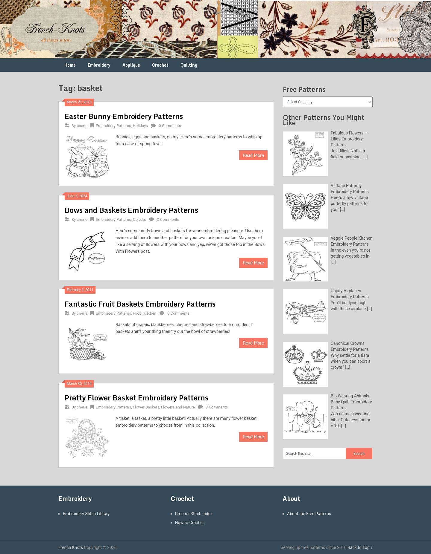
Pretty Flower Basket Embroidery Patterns (136, 397)
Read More (253, 155)
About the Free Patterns (309, 513)
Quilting (188, 65)
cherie (82, 125)
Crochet (160, 65)
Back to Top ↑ (360, 547)
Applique (131, 65)
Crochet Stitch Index (194, 513)
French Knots (70, 547)
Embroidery (99, 65)
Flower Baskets (146, 407)
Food (137, 313)
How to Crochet (189, 522)
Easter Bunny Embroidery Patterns (124, 116)
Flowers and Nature (178, 407)
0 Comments (170, 125)
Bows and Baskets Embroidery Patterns (131, 210)
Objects (139, 219)
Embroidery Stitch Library (86, 513)
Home (70, 65)
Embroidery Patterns (113, 125)
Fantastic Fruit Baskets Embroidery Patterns (140, 304)
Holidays (140, 125)
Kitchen (150, 313)
